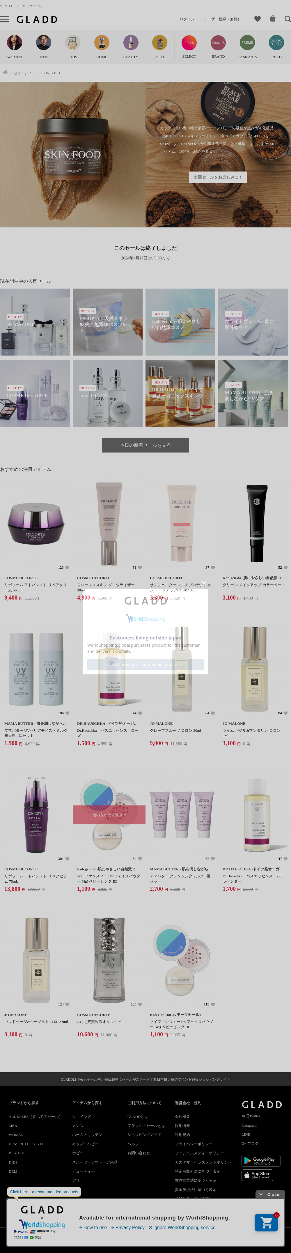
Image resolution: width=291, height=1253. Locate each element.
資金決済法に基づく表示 (196, 1189)
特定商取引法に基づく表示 (197, 1171)
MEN (13, 1125)
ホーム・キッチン (87, 1134)
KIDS (13, 1162)
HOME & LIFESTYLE (27, 1144)
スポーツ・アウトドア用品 (95, 1162)
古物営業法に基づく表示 (196, 1180)
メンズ (78, 1125)
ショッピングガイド (144, 1134)
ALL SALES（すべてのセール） (36, 1116)
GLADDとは (137, 1116)
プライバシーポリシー (194, 1144)
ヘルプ (133, 1144)
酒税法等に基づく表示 (194, 1199)
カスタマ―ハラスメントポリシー (203, 1162)
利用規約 (182, 1134)
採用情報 (182, 1125)
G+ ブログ (250, 1143)
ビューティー (83, 1171)
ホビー (78, 1153)
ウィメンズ (81, 1116)
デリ (76, 1180)
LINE (246, 1134)
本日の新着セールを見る (145, 445)
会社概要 (182, 1116)
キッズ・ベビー (85, 1144)
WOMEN (16, 1134)
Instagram (249, 1125)
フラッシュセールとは (146, 1125)
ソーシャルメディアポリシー (199, 1153)
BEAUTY (16, 1153)
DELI (13, 1171)
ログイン (187, 19)
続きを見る (203, 151)
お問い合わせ (138, 1153)
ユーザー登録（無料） (222, 19)
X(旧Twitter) (251, 1116)
